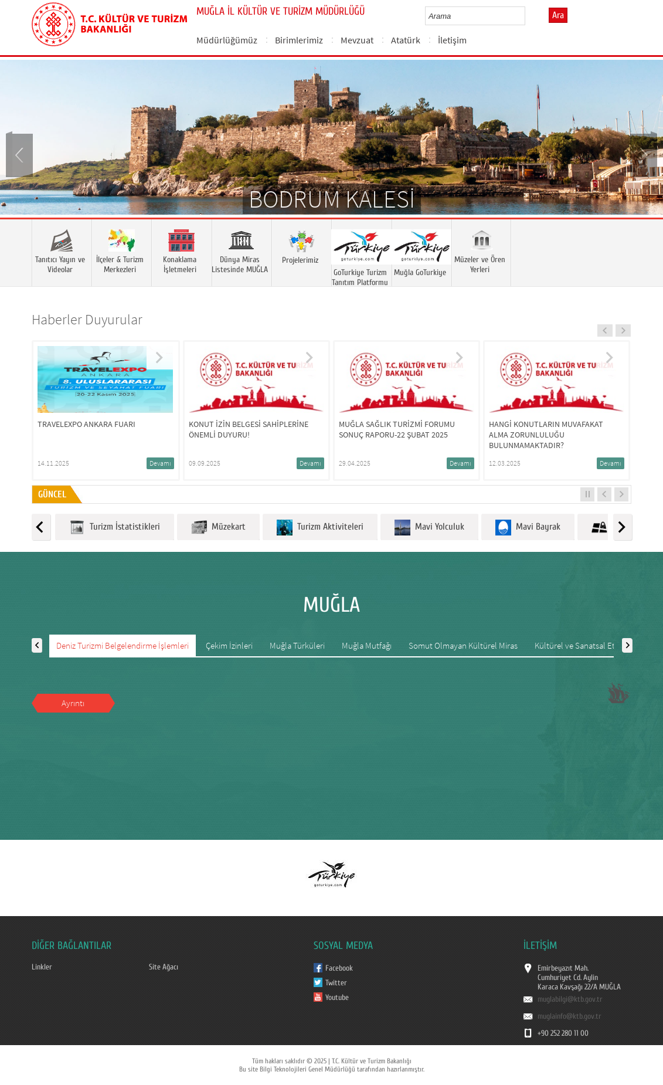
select (528, 15)
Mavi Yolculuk (429, 527)
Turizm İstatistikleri (114, 527)
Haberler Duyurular (87, 319)
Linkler (42, 967)
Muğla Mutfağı (367, 645)
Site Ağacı (163, 967)
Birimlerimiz (299, 40)
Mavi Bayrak (527, 527)
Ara (558, 15)
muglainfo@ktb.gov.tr (569, 1016)
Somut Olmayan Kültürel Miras (463, 645)
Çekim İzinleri (229, 645)
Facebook (339, 968)
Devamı (160, 463)
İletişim (452, 40)
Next (642, 154)
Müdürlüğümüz (226, 40)
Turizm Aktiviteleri (320, 527)
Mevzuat (357, 40)
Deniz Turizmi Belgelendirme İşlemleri (122, 645)
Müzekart (218, 527)
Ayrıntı (73, 702)
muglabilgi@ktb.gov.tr (570, 999)
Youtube (337, 997)
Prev (20, 154)
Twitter (336, 983)
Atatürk (405, 40)
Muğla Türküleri (297, 645)
